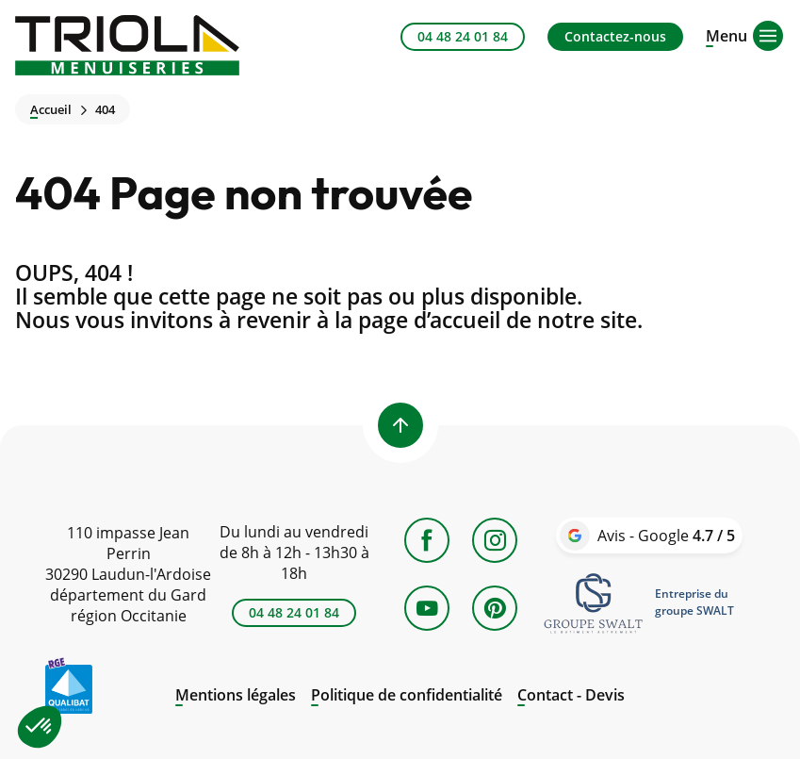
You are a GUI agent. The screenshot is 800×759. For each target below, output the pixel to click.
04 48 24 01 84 (462, 36)
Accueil (51, 110)
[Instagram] (494, 540)
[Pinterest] (494, 608)
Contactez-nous (615, 36)
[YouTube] (426, 608)
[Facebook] (426, 540)
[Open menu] (726, 34)
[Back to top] (400, 425)
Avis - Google (666, 535)
